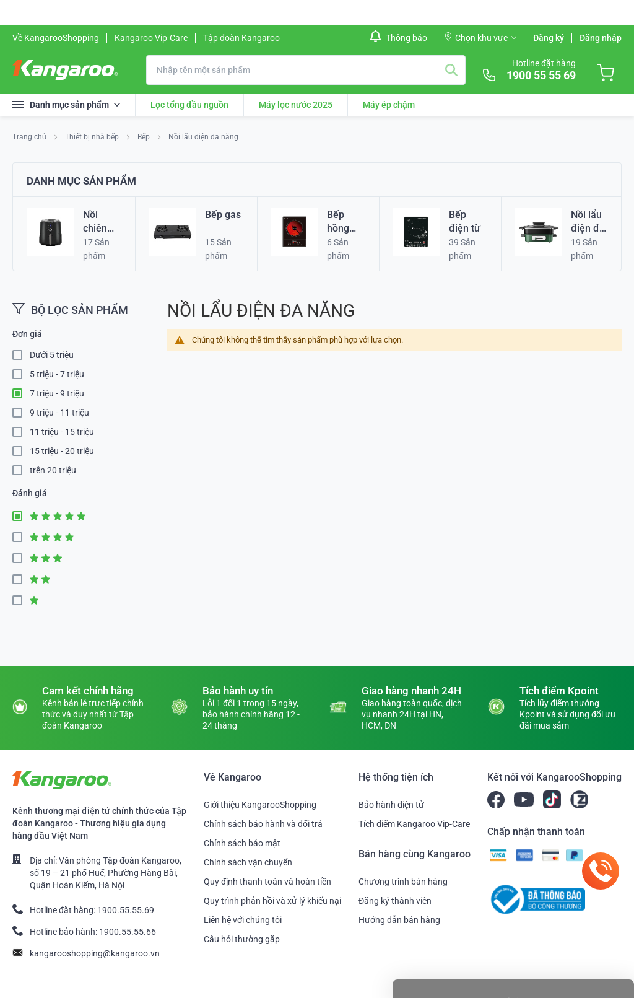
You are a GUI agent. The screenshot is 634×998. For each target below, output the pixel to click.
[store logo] (65, 70)
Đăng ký (548, 38)
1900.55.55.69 (125, 910)
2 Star (21, 579)
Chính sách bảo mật (242, 843)
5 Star (21, 516)
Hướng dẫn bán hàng (399, 920)
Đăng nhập (601, 38)
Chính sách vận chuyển (248, 862)
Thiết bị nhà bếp (93, 137)
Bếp (144, 137)
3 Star (21, 558)
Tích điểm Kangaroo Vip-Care (414, 824)
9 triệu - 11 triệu (59, 413)
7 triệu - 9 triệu (57, 393)
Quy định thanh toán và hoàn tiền (267, 881)
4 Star (21, 537)
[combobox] (306, 70)
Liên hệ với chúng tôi (243, 920)
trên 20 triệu (53, 470)
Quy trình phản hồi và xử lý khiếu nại (272, 901)
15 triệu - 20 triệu (62, 451)
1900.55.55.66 (127, 932)
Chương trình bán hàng (403, 881)
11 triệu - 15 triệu (62, 432)
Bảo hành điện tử (391, 805)
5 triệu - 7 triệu (57, 374)
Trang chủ (30, 137)
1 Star (21, 600)
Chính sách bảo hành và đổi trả (263, 824)
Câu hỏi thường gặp (242, 939)
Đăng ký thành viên (395, 901)
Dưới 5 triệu (52, 355)
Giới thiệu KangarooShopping (260, 805)
